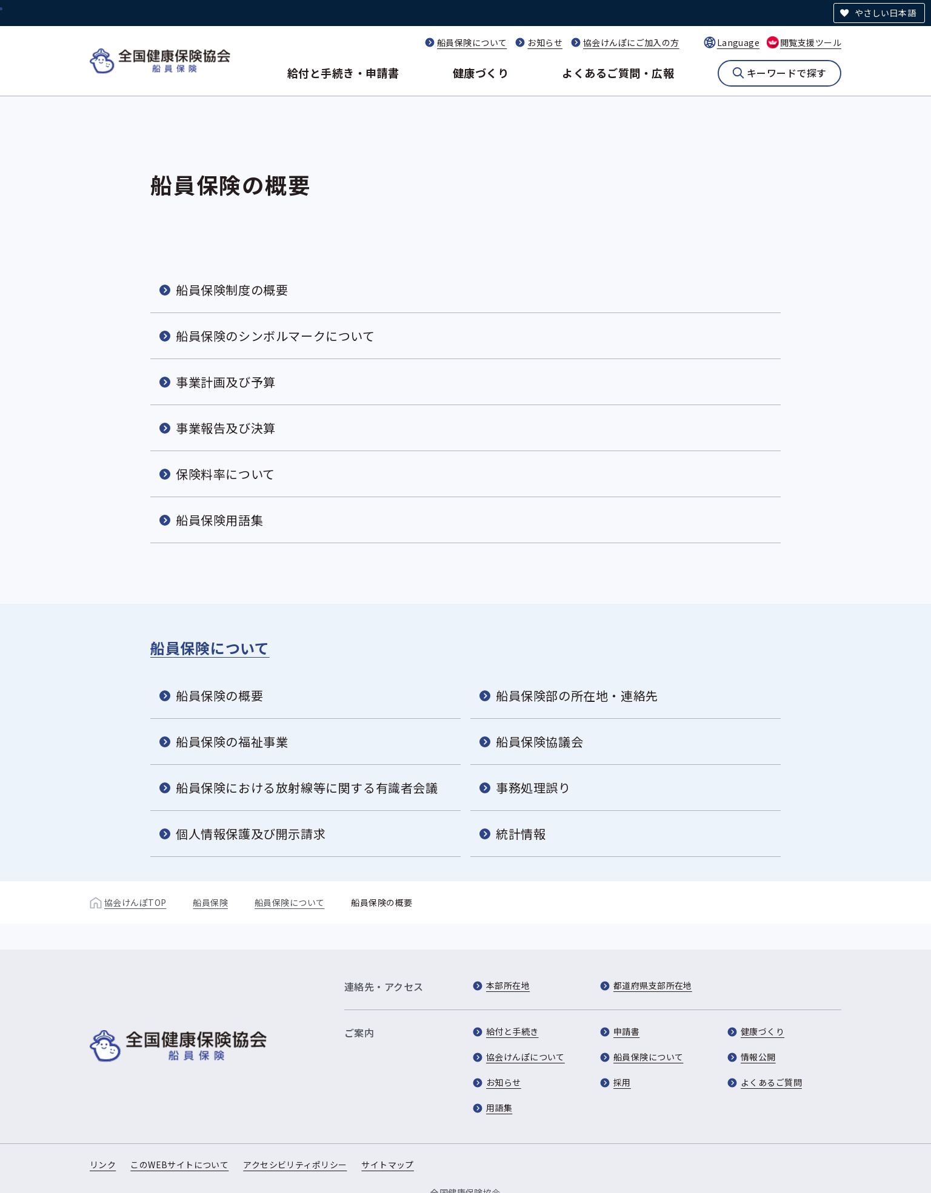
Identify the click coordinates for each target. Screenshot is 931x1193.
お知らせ (544, 42)
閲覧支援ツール (810, 42)
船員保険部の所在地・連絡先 (577, 695)
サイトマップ (387, 1164)
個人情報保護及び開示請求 (250, 833)
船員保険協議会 (539, 741)
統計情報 (521, 833)
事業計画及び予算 (226, 382)
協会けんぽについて (525, 1057)
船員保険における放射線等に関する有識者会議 (307, 787)
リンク (103, 1164)
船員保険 (210, 902)
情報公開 (758, 1057)
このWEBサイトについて (179, 1164)
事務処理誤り (533, 787)
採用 (622, 1082)
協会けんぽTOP (135, 902)
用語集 (499, 1108)
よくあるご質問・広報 (618, 73)
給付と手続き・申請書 (343, 73)
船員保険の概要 (219, 695)
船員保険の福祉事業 (232, 741)
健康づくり (481, 73)
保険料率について (225, 474)
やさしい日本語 (885, 13)
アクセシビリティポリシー (295, 1164)
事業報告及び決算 (226, 428)
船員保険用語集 (219, 520)
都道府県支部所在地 (652, 985)
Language (738, 42)
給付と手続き (512, 1031)
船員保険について (472, 42)
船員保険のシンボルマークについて (275, 336)
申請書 (626, 1031)
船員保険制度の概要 (232, 290)
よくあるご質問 (771, 1082)
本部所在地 (508, 985)
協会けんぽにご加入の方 (631, 42)
